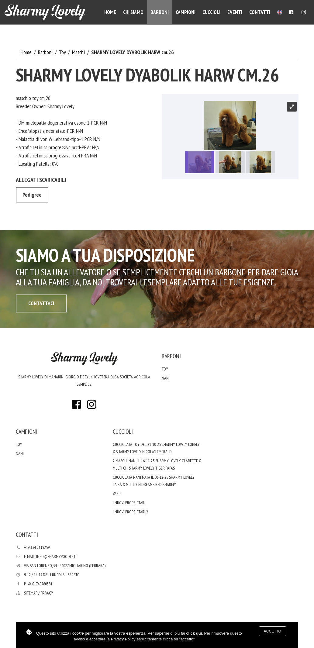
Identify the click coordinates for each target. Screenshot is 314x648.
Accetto (272, 631)
